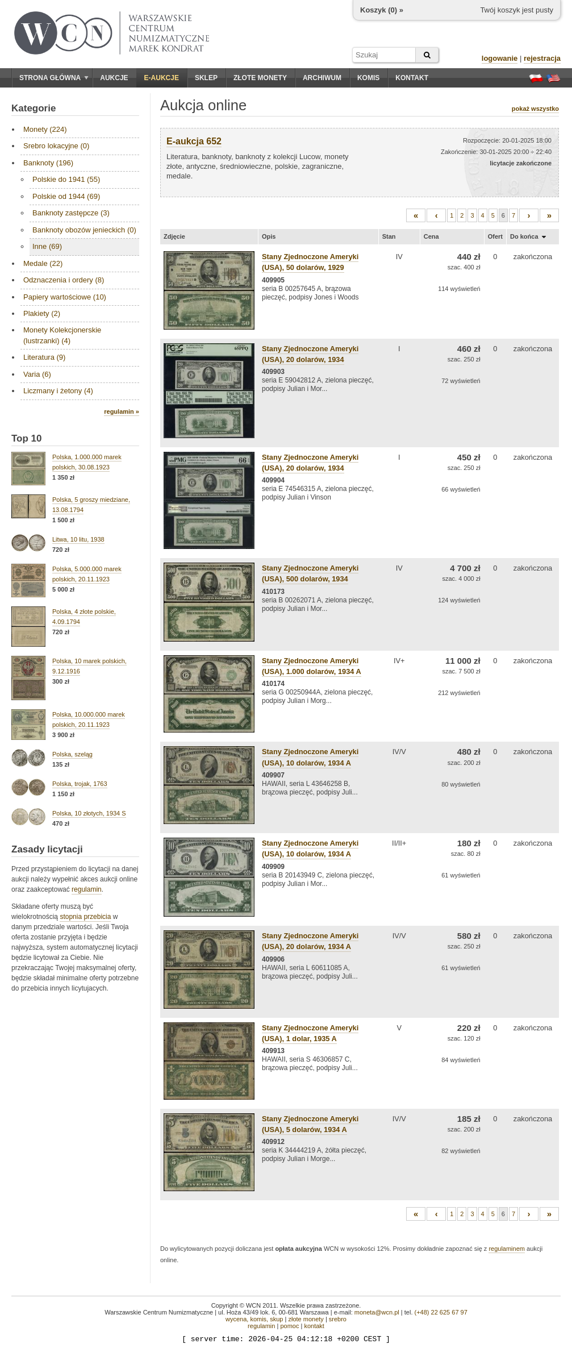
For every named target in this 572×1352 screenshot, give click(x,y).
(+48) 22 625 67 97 (441, 1312)
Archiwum (322, 78)
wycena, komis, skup (254, 1319)
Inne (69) (47, 246)
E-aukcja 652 (194, 141)
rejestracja (542, 58)
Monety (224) (45, 129)
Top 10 (26, 438)
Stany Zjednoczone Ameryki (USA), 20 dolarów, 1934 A (310, 941)
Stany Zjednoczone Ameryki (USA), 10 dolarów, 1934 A (310, 848)
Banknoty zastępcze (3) (71, 213)
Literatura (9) (44, 357)
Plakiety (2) (41, 313)
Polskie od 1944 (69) (66, 196)
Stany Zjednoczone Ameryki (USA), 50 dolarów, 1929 (310, 262)
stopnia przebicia (85, 917)
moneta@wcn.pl (376, 1312)
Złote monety (260, 78)
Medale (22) (42, 263)
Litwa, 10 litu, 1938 (78, 539)
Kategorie (33, 108)
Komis (368, 78)
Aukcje (114, 78)
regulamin (87, 889)
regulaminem (507, 1248)
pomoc (289, 1325)
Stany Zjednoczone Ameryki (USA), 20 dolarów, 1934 (310, 462)
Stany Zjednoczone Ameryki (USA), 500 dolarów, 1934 (310, 573)
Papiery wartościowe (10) (64, 297)
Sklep (206, 78)
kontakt (314, 1325)
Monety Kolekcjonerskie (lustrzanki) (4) (62, 335)
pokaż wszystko (535, 108)
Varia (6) (37, 374)
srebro (337, 1319)
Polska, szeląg (72, 754)
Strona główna (54, 78)
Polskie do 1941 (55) (66, 179)
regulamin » (121, 411)
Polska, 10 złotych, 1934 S (89, 813)
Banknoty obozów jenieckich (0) (84, 230)
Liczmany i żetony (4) (58, 390)
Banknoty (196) (48, 163)
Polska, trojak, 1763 (79, 783)
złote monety (305, 1319)
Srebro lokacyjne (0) (56, 146)
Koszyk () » (381, 10)
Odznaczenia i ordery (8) (63, 280)
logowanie (500, 58)
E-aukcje (161, 78)
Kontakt (411, 78)
